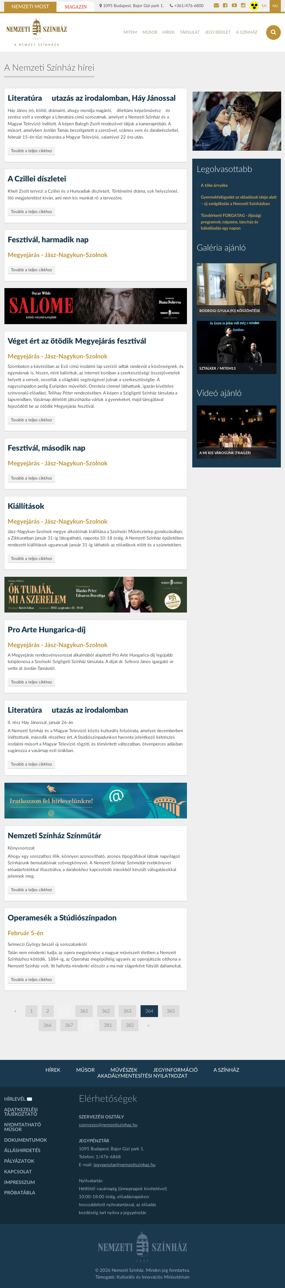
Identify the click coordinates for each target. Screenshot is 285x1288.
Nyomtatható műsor (22, 1127)
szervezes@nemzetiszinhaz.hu (108, 1125)
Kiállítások (26, 506)
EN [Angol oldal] (264, 6)
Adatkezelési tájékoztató (21, 1112)
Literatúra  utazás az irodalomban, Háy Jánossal (92, 98)
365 (171, 1011)
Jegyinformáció (175, 1070)
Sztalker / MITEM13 (217, 368)
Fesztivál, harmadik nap (48, 240)
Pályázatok (19, 1161)
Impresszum (19, 1182)
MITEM (130, 32)
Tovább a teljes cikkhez (31, 151)
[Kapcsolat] (216, 6)
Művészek (123, 1070)
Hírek (168, 32)
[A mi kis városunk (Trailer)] (236, 432)
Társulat (190, 32)
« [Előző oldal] (15, 1011)
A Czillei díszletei (37, 179)
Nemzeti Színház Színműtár (54, 836)
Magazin (76, 7)
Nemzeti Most (30, 6)
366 (47, 1025)
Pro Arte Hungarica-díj (47, 630)
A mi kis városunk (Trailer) (225, 453)
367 (69, 1025)
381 (108, 1025)
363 (127, 1011)
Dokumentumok (25, 1140)
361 (84, 1011)
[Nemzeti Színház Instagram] (243, 6)
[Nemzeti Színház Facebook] (225, 6)
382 (130, 1025)
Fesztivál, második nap (46, 448)
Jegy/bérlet (218, 32)
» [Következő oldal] (148, 1025)
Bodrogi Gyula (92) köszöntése (229, 311)
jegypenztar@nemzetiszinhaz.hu (124, 1165)
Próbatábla (19, 1192)
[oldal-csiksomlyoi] (237, 121)
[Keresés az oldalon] (273, 32)
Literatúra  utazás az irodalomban (68, 710)
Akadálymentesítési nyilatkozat (142, 1076)
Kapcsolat (18, 1172)
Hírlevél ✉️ (18, 1099)
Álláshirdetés (22, 1150)
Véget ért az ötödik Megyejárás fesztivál (77, 341)
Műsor (149, 32)
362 (106, 1011)
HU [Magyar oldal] (275, 6)
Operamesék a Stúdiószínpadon (62, 918)
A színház (246, 32)
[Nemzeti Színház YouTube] (234, 6)
